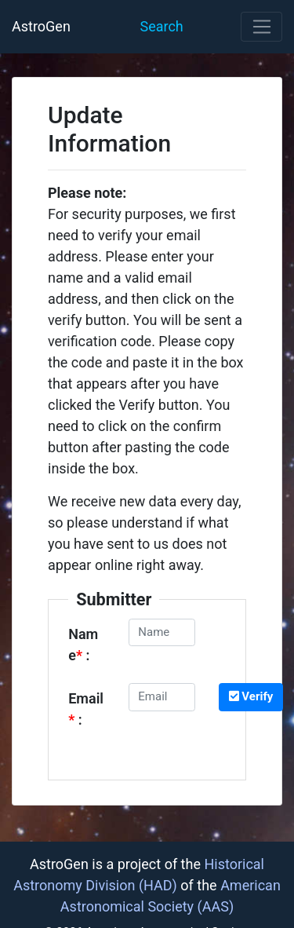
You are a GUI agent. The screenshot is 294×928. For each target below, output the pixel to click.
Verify (251, 696)
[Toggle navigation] (261, 27)
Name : (83, 644)
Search (161, 26)
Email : (85, 709)
